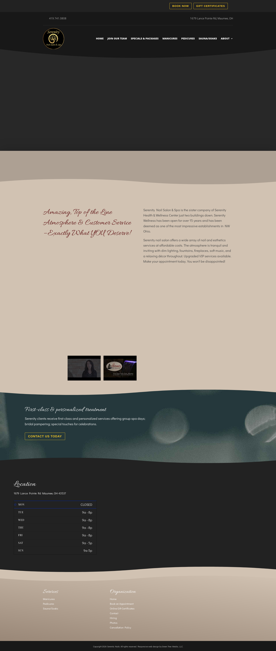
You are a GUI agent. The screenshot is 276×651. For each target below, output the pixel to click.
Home (100, 38)
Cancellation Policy (120, 626)
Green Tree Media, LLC (172, 645)
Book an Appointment (122, 603)
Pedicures (188, 38)
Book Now (180, 5)
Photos (113, 622)
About (225, 38)
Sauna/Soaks (208, 38)
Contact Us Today (42, 435)
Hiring (113, 617)
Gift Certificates (210, 5)
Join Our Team (117, 38)
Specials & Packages (144, 38)
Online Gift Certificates (122, 607)
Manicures (169, 38)
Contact (114, 612)
